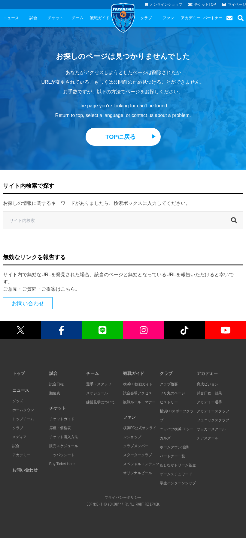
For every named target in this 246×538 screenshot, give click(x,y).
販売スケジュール (63, 446)
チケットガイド (61, 419)
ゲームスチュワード (176, 474)
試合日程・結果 (209, 393)
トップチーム (23, 419)
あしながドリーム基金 (178, 465)
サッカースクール (211, 429)
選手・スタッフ (98, 384)
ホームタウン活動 (174, 447)
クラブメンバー (135, 446)
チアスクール (207, 438)
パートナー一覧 (172, 456)
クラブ (146, 18)
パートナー (213, 18)
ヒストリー (169, 402)
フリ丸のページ (172, 393)
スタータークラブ (137, 455)
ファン (168, 18)
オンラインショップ (163, 4)
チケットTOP (202, 4)
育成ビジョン (207, 384)
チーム (78, 18)
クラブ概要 (169, 384)
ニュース (11, 18)
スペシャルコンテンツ (141, 464)
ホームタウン (23, 410)
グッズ (17, 401)
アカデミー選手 (209, 402)
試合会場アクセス (137, 393)
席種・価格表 (60, 428)
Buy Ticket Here (62, 464)
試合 (33, 18)
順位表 (54, 393)
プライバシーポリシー (123, 497)
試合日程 (56, 384)
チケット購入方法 (63, 437)
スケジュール (97, 393)
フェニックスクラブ (213, 420)
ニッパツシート (61, 455)
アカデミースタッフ (213, 411)
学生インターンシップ (178, 483)
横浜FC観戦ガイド (138, 384)
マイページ (234, 4)
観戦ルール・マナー (139, 402)
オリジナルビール (137, 473)
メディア (19, 437)
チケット (55, 18)
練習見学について (100, 402)
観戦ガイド (100, 18)
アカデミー (190, 18)
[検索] (235, 220)
